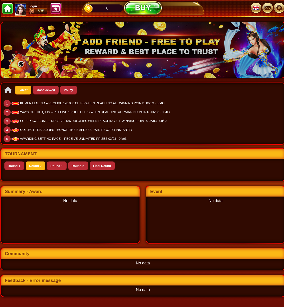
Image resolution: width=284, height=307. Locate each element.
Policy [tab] (68, 90)
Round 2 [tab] (35, 166)
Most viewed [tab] (45, 90)
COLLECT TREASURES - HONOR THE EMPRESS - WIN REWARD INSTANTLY (76, 130)
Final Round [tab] (102, 166)
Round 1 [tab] (14, 166)
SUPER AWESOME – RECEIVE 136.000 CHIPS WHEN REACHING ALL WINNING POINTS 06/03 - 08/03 (93, 121)
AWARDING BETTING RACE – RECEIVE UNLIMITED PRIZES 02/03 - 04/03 (73, 138)
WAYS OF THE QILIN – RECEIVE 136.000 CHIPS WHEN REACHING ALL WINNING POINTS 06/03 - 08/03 (95, 112)
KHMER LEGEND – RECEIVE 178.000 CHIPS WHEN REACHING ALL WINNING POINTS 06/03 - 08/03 (92, 103)
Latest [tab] (23, 90)
